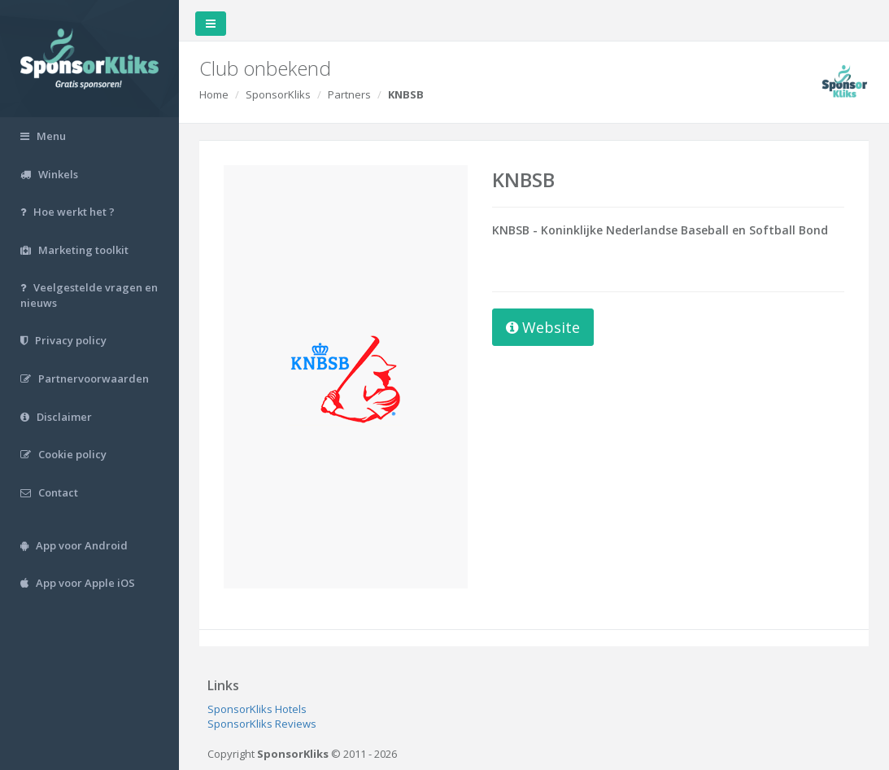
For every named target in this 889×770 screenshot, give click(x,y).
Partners (349, 94)
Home (214, 94)
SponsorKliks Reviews (261, 723)
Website (543, 327)
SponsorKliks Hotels (257, 709)
